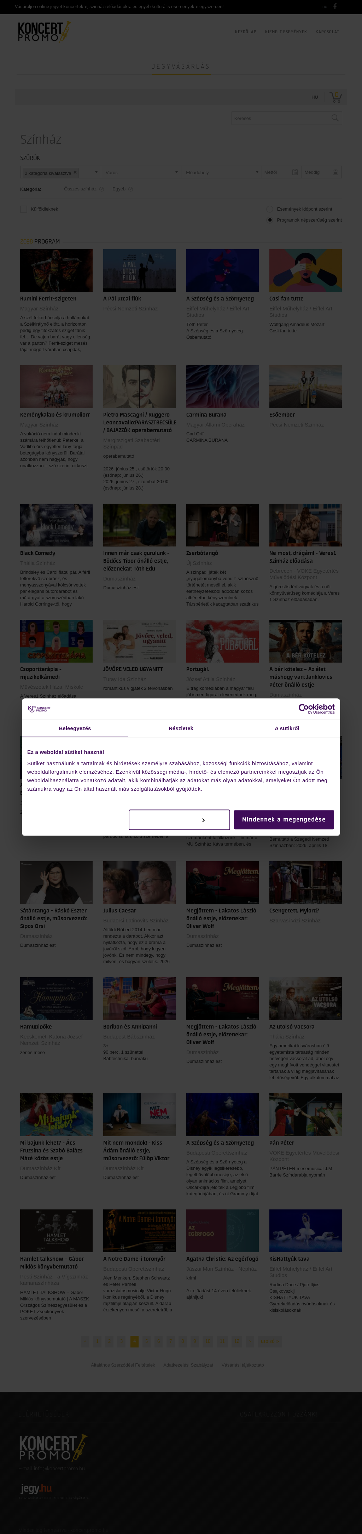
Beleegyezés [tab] (75, 728)
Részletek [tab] (181, 728)
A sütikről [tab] (287, 728)
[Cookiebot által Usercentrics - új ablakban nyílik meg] (304, 709)
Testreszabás (180, 820)
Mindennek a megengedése (284, 820)
